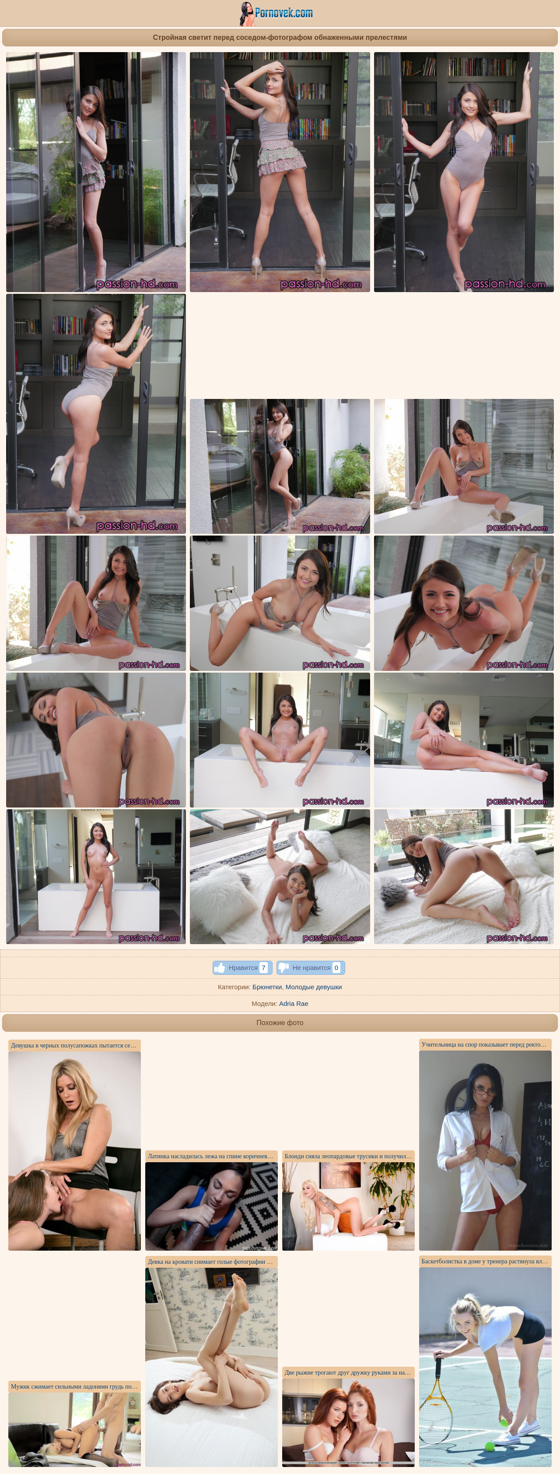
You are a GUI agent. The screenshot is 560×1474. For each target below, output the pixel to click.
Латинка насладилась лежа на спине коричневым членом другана (233, 1156)
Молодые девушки (314, 987)
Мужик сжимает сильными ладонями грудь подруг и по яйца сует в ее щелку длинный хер (128, 1386)
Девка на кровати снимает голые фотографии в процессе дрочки (231, 1262)
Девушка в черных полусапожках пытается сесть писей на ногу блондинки (108, 1045)
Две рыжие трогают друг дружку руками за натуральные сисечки (370, 1372)
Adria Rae (293, 1003)
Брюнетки (267, 987)
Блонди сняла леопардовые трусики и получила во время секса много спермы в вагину (398, 1156)
